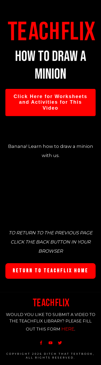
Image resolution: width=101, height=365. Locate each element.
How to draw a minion (50, 65)
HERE (67, 329)
